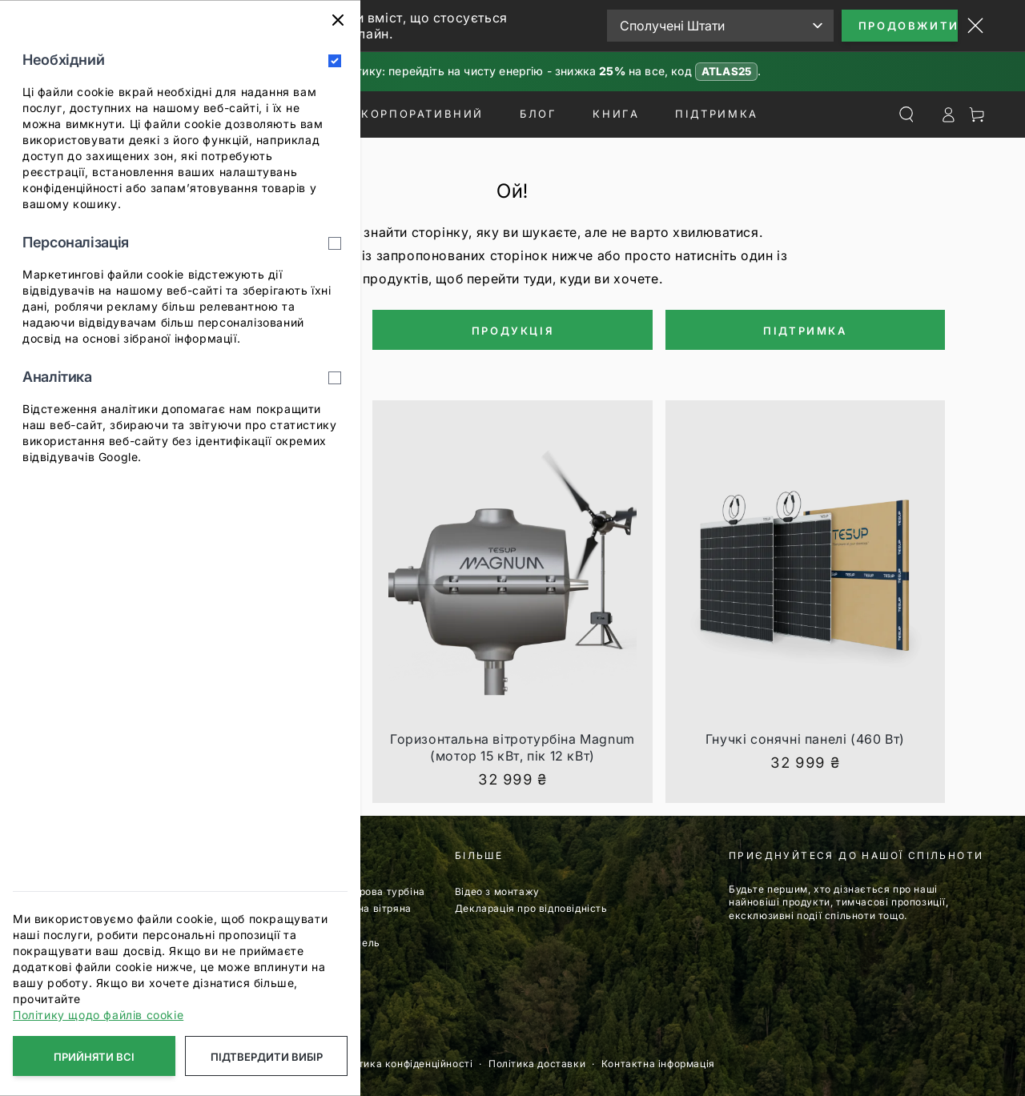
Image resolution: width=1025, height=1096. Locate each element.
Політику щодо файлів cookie (98, 1015)
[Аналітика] (334, 377)
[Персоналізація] (334, 243)
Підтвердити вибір (267, 1056)
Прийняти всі (94, 1056)
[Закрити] (338, 20)
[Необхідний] (334, 60)
